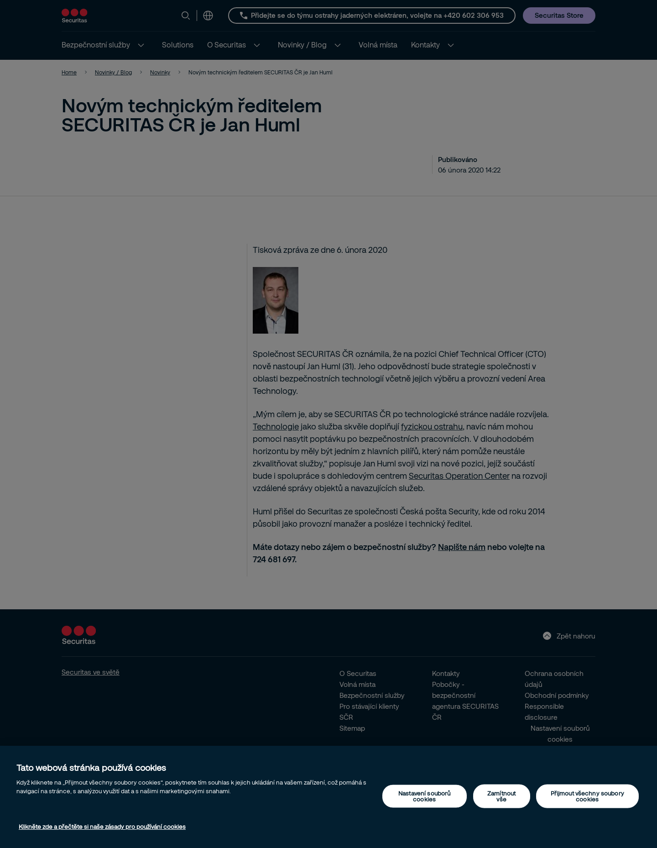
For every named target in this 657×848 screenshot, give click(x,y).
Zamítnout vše (501, 795)
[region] (328, 797)
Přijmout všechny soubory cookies (587, 795)
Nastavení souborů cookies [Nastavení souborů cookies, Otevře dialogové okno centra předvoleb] (424, 795)
